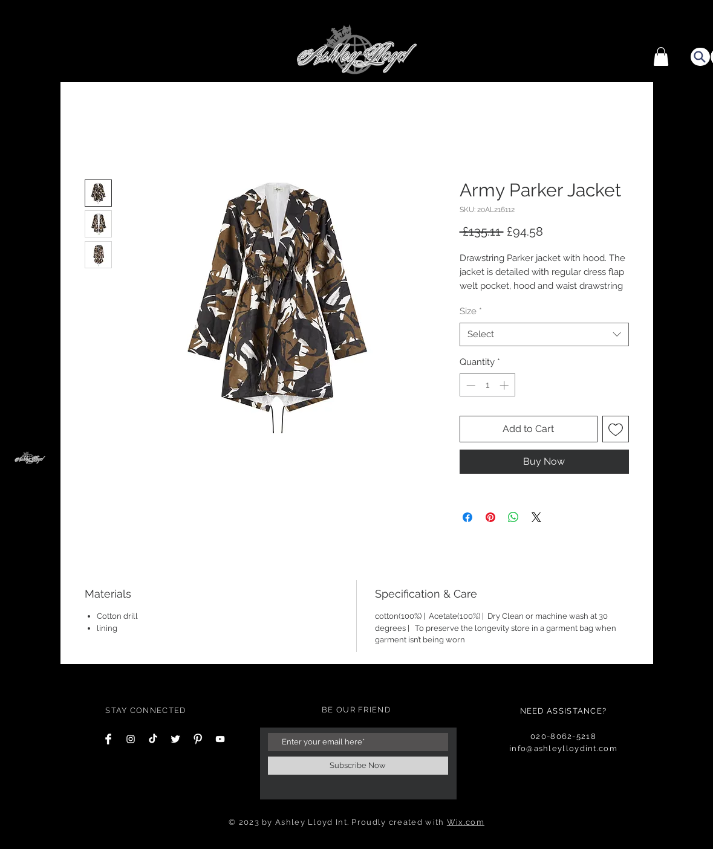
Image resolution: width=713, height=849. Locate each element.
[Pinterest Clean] (197, 739)
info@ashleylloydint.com (563, 748)
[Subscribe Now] (358, 766)
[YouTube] (220, 739)
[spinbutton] (487, 385)
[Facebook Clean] (108, 739)
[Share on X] (536, 517)
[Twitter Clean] (175, 739)
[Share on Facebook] (467, 517)
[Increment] (505, 385)
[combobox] (544, 334)
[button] (661, 56)
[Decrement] (469, 385)
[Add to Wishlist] (615, 429)
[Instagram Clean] (130, 739)
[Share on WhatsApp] (513, 517)
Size (471, 311)
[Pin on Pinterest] (490, 517)
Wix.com (465, 822)
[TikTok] (153, 739)
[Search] (700, 57)
